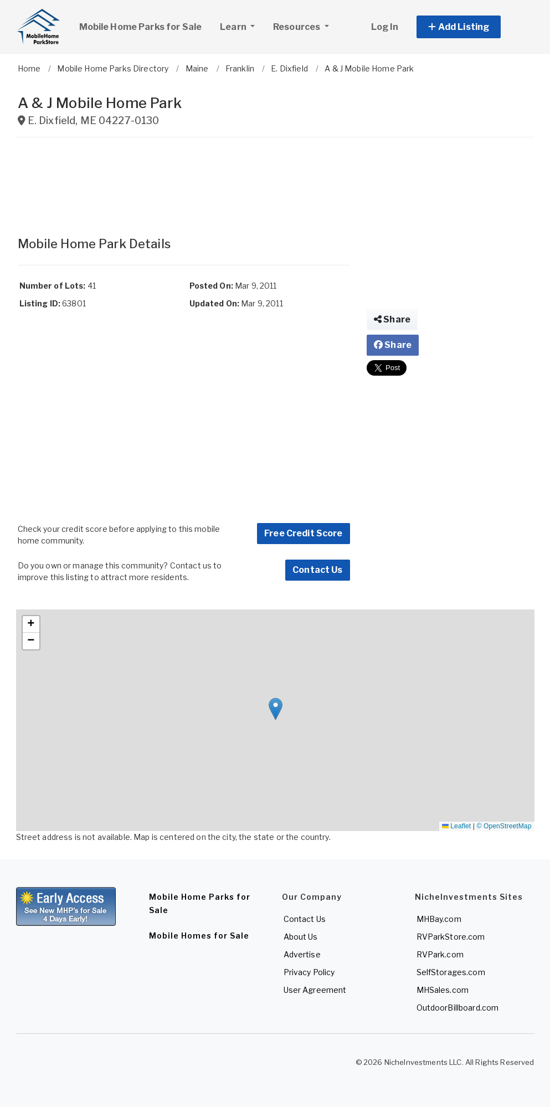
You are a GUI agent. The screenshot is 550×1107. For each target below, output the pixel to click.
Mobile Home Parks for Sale (140, 27)
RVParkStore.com (451, 936)
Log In (385, 27)
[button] (471, 27)
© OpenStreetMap (504, 826)
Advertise (302, 954)
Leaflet (456, 826)
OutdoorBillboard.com (458, 1007)
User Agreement (315, 990)
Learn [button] (241, 25)
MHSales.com (443, 990)
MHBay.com (439, 919)
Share (392, 319)
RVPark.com (440, 954)
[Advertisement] (184, 181)
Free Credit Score (303, 533)
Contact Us (317, 570)
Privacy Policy (309, 972)
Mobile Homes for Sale (199, 935)
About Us (301, 936)
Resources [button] (297, 27)
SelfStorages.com (451, 972)
